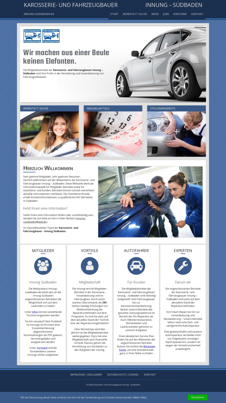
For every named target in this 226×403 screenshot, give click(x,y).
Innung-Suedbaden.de (39, 14)
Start (115, 14)
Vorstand (180, 14)
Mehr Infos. (140, 397)
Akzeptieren (197, 397)
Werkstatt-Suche (135, 14)
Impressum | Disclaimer (86, 374)
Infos (155, 14)
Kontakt (197, 14)
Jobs (166, 14)
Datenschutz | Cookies (123, 374)
